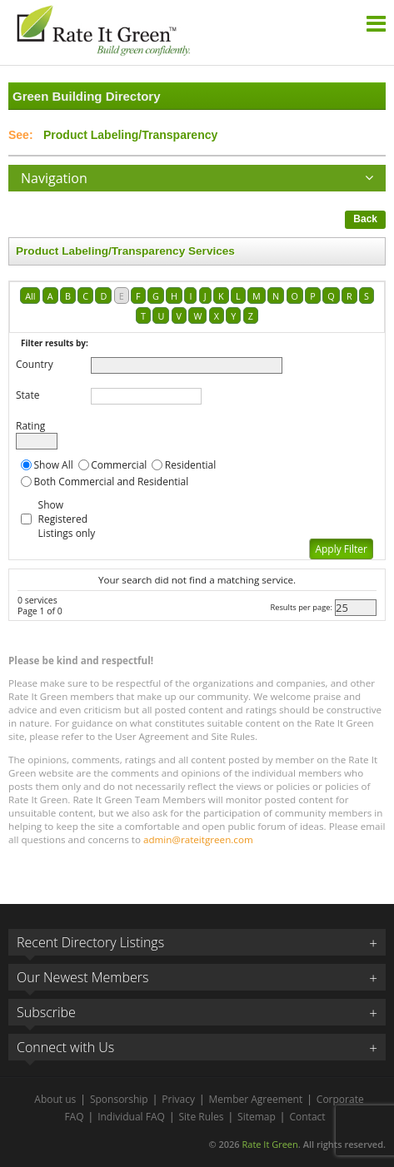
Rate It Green (269, 1144)
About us (55, 1099)
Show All (53, 465)
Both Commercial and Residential (111, 481)
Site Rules (201, 1117)
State (28, 395)
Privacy (178, 1099)
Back (365, 219)
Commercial (119, 465)
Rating (30, 426)
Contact (307, 1117)
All (30, 296)
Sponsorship (119, 1099)
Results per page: (301, 607)
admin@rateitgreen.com (198, 839)
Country (34, 364)
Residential (190, 465)
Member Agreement (256, 1099)
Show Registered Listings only (67, 519)
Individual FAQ (131, 1117)
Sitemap (256, 1117)
